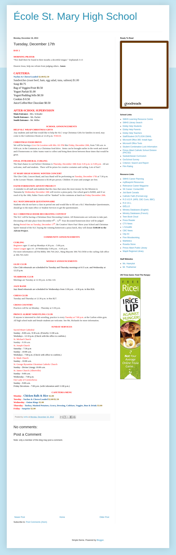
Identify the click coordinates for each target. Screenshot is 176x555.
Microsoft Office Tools (132, 143)
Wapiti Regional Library (133, 251)
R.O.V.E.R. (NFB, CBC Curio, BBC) (139, 199)
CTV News (127, 223)
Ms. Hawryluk (129, 263)
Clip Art (126, 234)
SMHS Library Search (132, 122)
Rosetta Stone (129, 244)
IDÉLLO (126, 206)
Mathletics (127, 241)
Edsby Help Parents (132, 129)
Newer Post (19, 517)
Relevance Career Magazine (135, 186)
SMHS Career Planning (133, 179)
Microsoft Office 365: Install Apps (137, 140)
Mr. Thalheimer (129, 267)
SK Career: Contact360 (133, 189)
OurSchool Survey (131, 159)
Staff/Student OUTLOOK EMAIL (137, 136)
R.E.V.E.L (127, 203)
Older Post (104, 517)
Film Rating (128, 166)
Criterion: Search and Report (136, 163)
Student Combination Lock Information (140, 147)
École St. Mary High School (75, 16)
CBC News (128, 230)
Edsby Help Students (132, 126)
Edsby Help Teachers (132, 133)
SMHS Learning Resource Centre (138, 119)
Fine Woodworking (131, 237)
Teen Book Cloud (130, 217)
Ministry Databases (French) (135, 213)
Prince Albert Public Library (135, 248)
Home (62, 517)
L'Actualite (127, 227)
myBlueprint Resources (133, 182)
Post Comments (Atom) (36, 522)
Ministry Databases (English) (136, 210)
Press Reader (129, 220)
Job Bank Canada (131, 192)
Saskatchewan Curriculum (134, 156)
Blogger (100, 540)
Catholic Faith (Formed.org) (135, 196)
